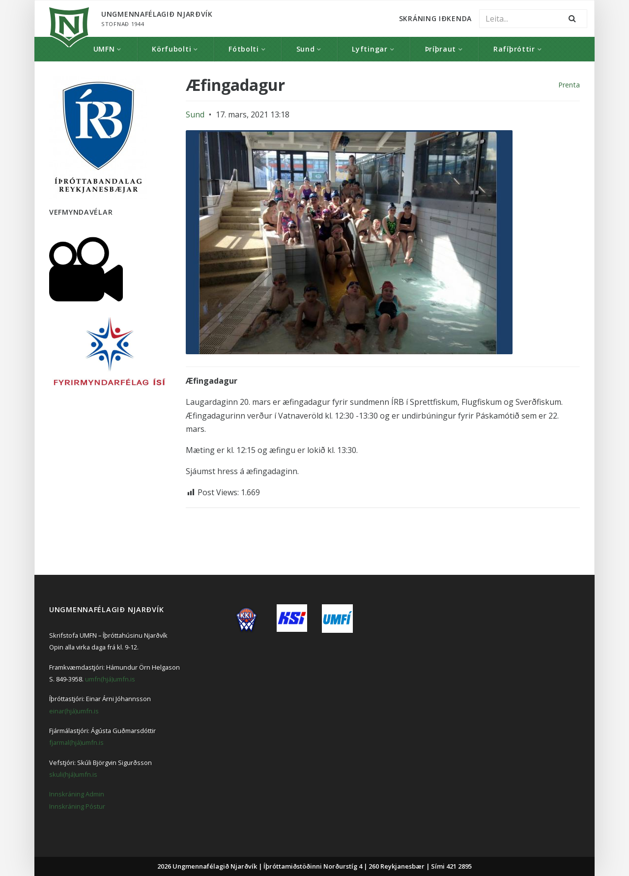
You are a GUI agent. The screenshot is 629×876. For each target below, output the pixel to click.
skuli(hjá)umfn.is (73, 774)
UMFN (104, 49)
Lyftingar (369, 49)
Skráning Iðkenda (435, 18)
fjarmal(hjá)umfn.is (76, 742)
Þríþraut (441, 49)
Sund (305, 49)
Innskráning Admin (76, 794)
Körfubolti (171, 49)
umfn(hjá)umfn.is (110, 679)
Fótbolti (244, 49)
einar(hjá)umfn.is (74, 710)
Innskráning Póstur (77, 806)
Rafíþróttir (514, 49)
